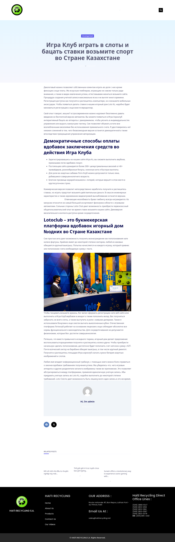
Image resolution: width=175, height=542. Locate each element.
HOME (94, 10)
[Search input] (147, 10)
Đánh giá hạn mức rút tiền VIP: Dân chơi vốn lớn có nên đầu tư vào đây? (56, 464)
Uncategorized (87, 36)
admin (81, 66)
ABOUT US (103, 10)
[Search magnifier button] (161, 10)
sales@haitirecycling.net (100, 516)
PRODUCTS (114, 10)
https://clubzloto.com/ (54, 199)
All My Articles (87, 407)
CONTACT (127, 10)
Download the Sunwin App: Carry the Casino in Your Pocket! (117, 464)
